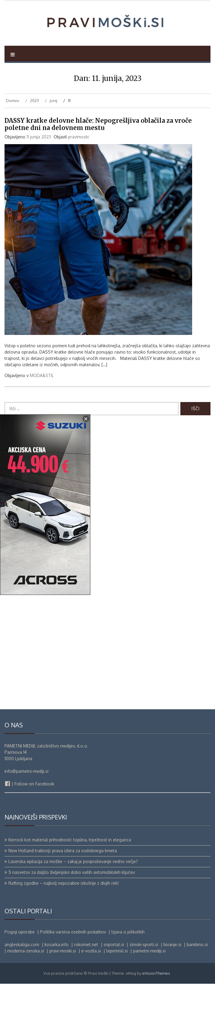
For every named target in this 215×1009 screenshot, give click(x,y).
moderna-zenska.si (25, 976)
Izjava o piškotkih (128, 957)
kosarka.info (57, 969)
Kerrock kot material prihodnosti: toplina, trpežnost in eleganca (69, 865)
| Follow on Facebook (29, 809)
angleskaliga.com (22, 969)
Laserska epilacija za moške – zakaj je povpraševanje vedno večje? (73, 886)
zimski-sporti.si (143, 969)
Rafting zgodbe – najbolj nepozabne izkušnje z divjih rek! (63, 908)
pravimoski (78, 161)
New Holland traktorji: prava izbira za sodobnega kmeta (62, 875)
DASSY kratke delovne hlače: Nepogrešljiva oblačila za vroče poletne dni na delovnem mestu (98, 149)
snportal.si (114, 969)
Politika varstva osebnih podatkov (73, 957)
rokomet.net (86, 969)
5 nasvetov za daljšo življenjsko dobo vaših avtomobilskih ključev (71, 897)
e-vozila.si (91, 976)
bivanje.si (172, 969)
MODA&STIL (42, 400)
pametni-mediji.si (149, 976)
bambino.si (197, 969)
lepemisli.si (117, 976)
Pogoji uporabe (20, 957)
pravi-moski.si (62, 976)
